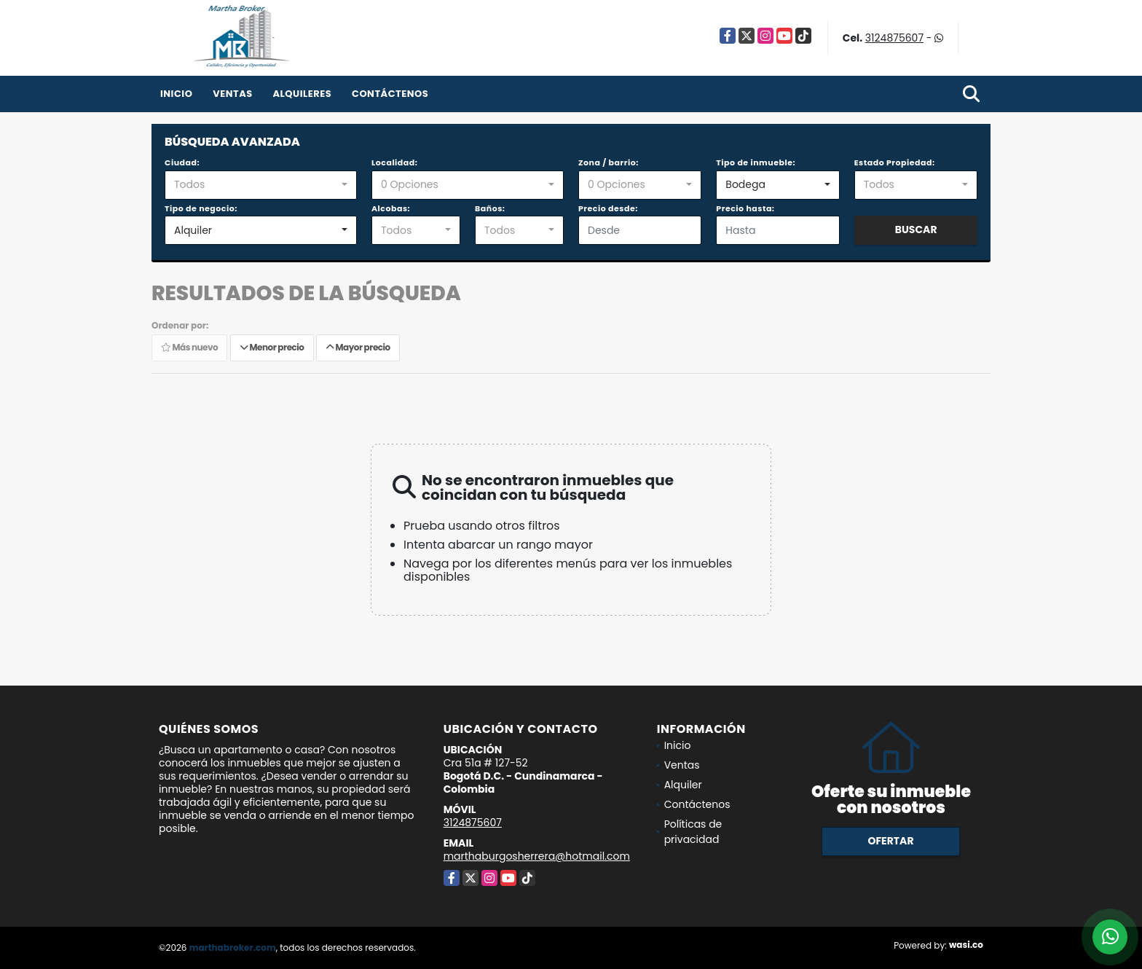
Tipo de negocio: (201, 208)
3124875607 (894, 38)
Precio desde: (608, 208)
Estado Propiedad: (894, 162)
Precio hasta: (745, 208)
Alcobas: (390, 208)
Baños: (490, 208)
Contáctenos (390, 94)
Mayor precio (358, 347)
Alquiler (683, 784)
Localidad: (394, 162)
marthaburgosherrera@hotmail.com (537, 856)
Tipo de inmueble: (755, 162)
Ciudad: (182, 162)
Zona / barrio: (608, 162)
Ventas (233, 94)
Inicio (176, 94)
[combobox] (261, 185)
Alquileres (301, 94)
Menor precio (272, 347)
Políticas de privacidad (693, 832)
